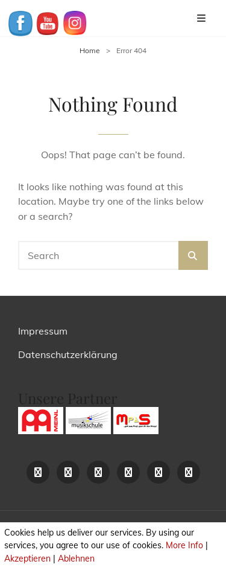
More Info (184, 545)
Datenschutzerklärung (68, 354)
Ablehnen (76, 558)
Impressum (42, 331)
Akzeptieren (27, 558)
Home (90, 50)
